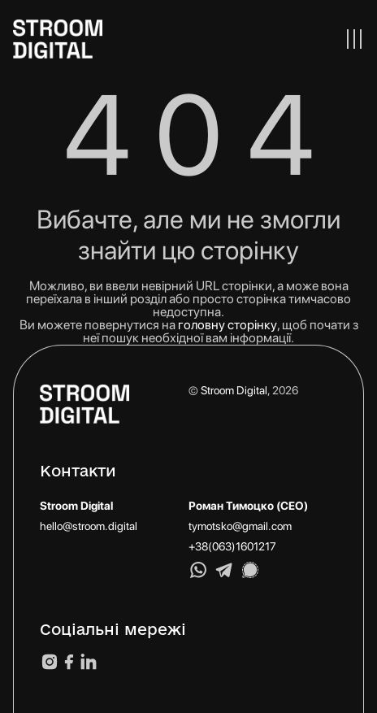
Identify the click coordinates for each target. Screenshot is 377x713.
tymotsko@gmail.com (240, 526)
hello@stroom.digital (88, 526)
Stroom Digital (234, 390)
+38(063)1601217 (232, 546)
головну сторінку (227, 325)
